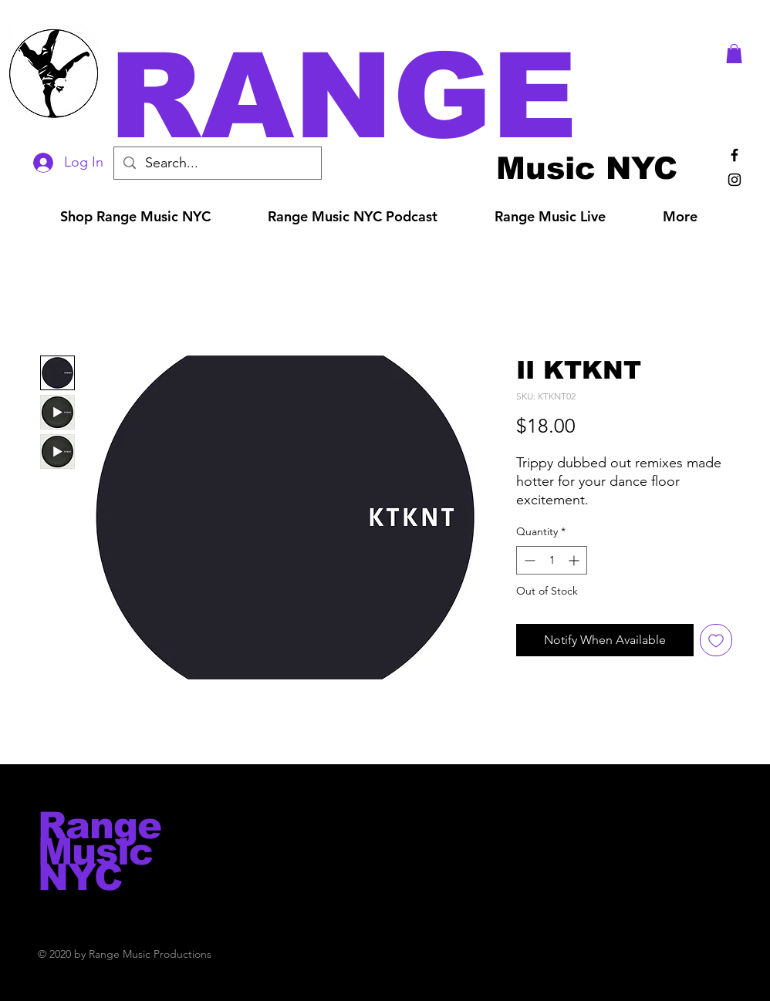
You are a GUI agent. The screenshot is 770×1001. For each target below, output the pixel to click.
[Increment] (575, 560)
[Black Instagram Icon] (734, 179)
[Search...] (217, 163)
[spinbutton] (552, 560)
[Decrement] (528, 560)
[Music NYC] (586, 167)
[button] (406, 96)
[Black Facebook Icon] (734, 155)
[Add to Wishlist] (716, 640)
